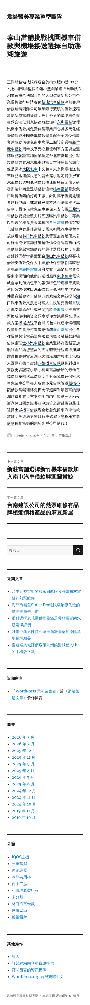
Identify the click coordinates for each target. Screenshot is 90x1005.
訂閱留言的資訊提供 (29, 969)
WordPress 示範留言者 (36, 691)
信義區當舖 (28, 269)
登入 (15, 956)
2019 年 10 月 (24, 817)
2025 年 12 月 (24, 750)
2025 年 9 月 (23, 764)
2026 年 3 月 (23, 737)
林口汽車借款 (23, 903)
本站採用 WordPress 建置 (60, 996)
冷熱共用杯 (21, 877)
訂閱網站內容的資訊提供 (33, 963)
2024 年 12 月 (24, 790)
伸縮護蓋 (19, 870)
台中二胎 (19, 883)
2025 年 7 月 (23, 777)
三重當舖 (65, 436)
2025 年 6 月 (23, 784)
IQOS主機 (20, 856)
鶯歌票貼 (60, 309)
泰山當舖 (60, 329)
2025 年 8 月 (23, 770)
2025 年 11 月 (23, 757)
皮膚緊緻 (19, 910)
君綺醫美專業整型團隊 (34, 16)
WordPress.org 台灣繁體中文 (38, 976)
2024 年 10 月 (24, 804)
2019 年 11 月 (23, 810)
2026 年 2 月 (23, 743)
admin (19, 436)
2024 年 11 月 (23, 797)
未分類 (17, 897)
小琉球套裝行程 (25, 890)
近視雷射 (19, 917)
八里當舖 (57, 222)
